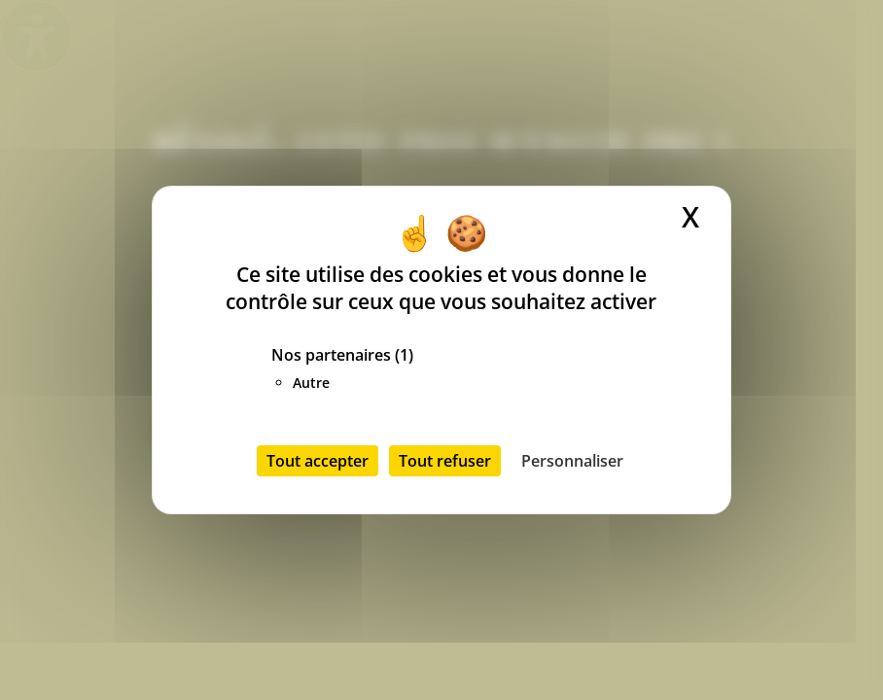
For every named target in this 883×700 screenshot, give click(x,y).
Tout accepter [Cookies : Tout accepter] (317, 461)
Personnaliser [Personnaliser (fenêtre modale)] (572, 461)
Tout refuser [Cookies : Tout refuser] (445, 461)
